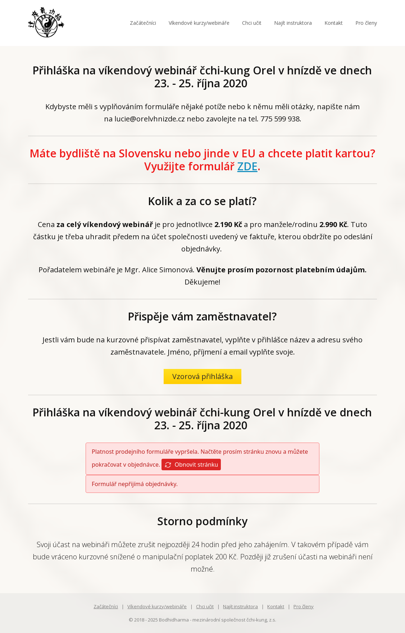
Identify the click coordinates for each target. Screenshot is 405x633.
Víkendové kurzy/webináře (199, 22)
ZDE (247, 166)
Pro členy (366, 22)
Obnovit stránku (191, 465)
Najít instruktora (293, 22)
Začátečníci (143, 22)
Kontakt (333, 22)
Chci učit (251, 22)
